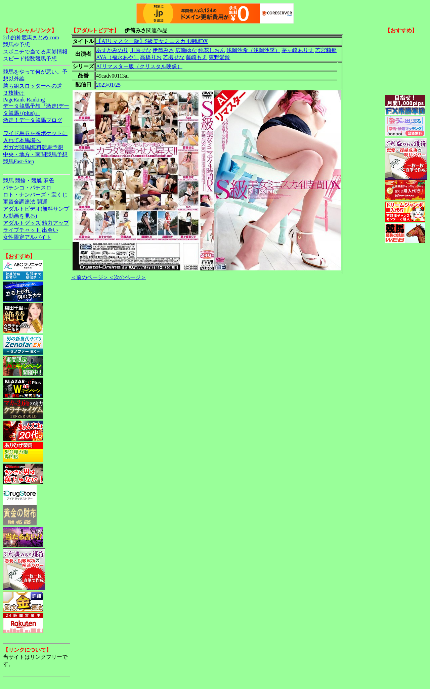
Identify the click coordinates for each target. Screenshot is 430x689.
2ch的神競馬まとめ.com (31, 37)
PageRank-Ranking (24, 99)
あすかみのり (112, 50)
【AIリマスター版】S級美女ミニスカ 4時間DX (152, 41)
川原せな (140, 50)
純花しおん (211, 50)
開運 (42, 202)
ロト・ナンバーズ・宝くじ (35, 195)
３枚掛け (14, 93)
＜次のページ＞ (127, 277)
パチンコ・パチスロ (27, 187)
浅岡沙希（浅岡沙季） (253, 50)
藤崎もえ (196, 57)
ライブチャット (22, 230)
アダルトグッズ (22, 223)
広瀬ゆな (186, 50)
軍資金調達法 (19, 202)
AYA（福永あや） (117, 57)
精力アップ (55, 223)
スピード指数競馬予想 (30, 58)
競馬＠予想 (16, 44)
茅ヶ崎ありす (298, 50)
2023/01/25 (108, 85)
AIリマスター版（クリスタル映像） (139, 66)
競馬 (8, 180)
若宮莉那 (326, 50)
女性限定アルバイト (27, 237)
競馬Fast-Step (18, 161)
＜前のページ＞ (90, 277)
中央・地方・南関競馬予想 (35, 154)
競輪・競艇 (28, 180)
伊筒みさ (163, 50)
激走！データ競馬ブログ (32, 120)
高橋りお (151, 57)
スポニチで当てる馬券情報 (35, 51)
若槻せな (173, 57)
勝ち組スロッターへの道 (32, 86)
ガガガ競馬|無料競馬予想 (33, 147)
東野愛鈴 (219, 57)
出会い (50, 230)
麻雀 (48, 180)
